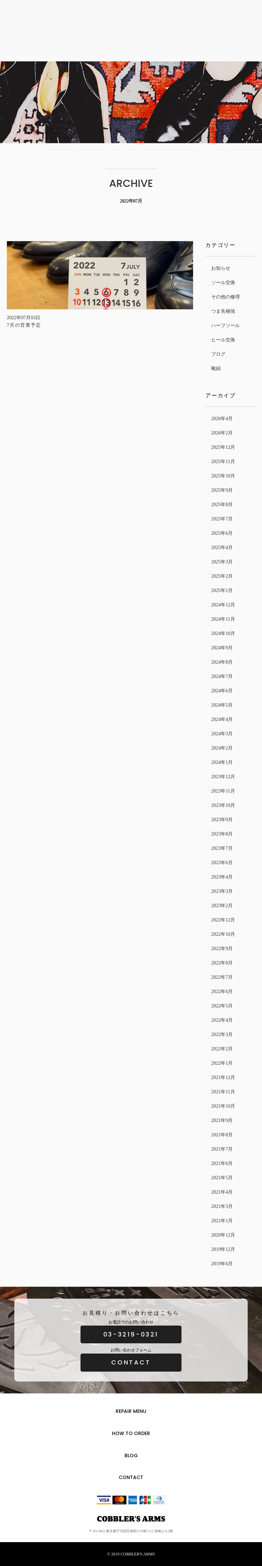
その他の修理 (225, 296)
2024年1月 (222, 762)
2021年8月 (222, 1134)
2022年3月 (222, 1034)
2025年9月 (222, 490)
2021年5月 (222, 1177)
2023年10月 (223, 805)
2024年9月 (222, 647)
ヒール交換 (223, 339)
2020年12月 (223, 1235)
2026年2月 (222, 432)
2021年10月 (223, 1106)
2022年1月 (222, 1063)
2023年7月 (222, 848)
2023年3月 (222, 891)
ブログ (218, 354)
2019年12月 (223, 1249)
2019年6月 (222, 1263)
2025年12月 (223, 447)
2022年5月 (222, 1005)
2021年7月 (222, 1149)
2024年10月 (223, 633)
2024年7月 (222, 676)
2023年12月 (223, 776)
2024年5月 (222, 705)
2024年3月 (222, 733)
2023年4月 (222, 877)
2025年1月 (222, 590)
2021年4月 (222, 1192)
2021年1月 (222, 1220)
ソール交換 (223, 282)
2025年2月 (222, 576)
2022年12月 (223, 919)
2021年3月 (222, 1206)
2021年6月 (222, 1163)
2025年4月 (222, 547)
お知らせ (220, 268)
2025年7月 (222, 518)
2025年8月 (222, 504)
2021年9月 (222, 1120)
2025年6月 (222, 533)
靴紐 (216, 368)
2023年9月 (222, 819)
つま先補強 (223, 311)
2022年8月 (222, 962)
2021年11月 (223, 1091)
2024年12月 (223, 604)
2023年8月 (222, 834)
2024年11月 (223, 619)
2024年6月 (222, 690)
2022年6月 (222, 991)
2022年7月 (222, 977)
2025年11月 (223, 461)
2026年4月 (222, 418)
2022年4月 (222, 1020)
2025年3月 (222, 561)
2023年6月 (222, 862)
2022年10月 (223, 934)
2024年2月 (222, 748)
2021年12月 (223, 1077)
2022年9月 (222, 948)
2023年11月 (223, 791)
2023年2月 (222, 905)
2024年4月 (222, 719)
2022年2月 (222, 1048)
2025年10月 (223, 475)
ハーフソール (225, 325)
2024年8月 (222, 662)
